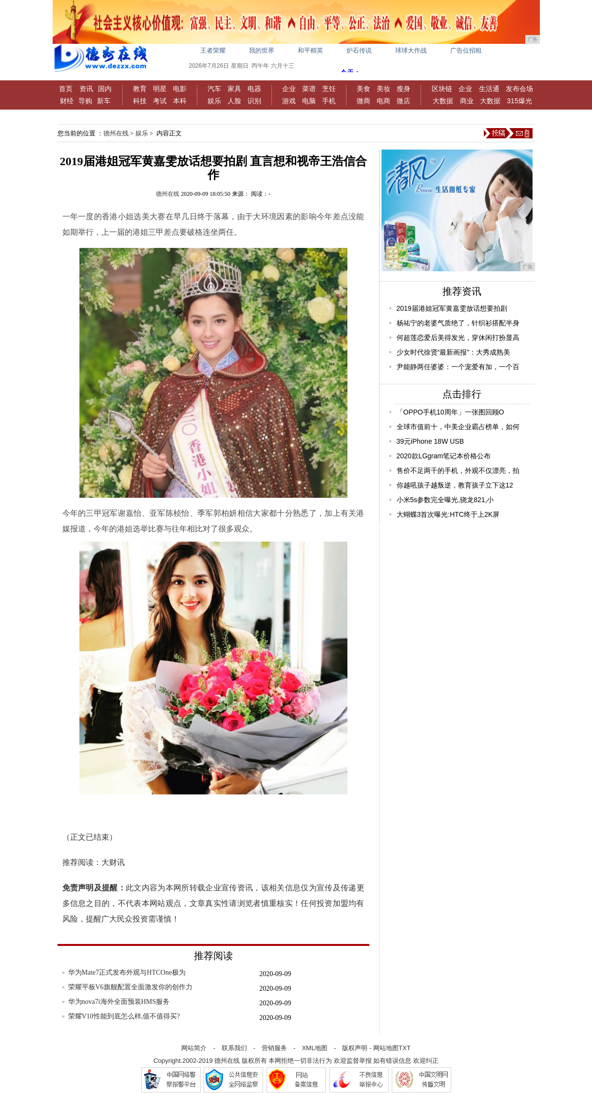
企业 (289, 89)
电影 (180, 89)
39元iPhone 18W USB (430, 441)
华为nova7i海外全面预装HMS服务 (119, 1001)
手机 (329, 101)
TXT (405, 1048)
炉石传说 (359, 50)
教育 (140, 89)
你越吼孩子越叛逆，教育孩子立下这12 (455, 485)
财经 (67, 101)
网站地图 (386, 1048)
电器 (254, 89)
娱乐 (214, 101)
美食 (363, 89)
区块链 (442, 89)
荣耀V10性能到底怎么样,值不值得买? (124, 1016)
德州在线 (116, 133)
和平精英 (310, 50)
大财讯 (113, 862)
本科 (180, 101)
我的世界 (261, 50)
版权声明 (354, 1048)
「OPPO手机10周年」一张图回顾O (450, 412)
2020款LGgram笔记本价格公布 (444, 456)
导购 (85, 101)
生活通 (489, 89)
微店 (403, 101)
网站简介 (194, 1048)
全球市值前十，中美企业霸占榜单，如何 (458, 427)
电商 (383, 101)
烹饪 (329, 89)
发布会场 (519, 89)
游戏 (289, 101)
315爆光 (519, 101)
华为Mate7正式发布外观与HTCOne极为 (127, 972)
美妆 (383, 89)
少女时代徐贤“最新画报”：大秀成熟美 (453, 352)
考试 (160, 101)
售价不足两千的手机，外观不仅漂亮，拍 (458, 470)
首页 (66, 89)
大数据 (443, 101)
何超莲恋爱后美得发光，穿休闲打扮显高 (458, 337)
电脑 (309, 101)
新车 (104, 101)
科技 (140, 101)
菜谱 (309, 89)
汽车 (214, 89)
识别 (254, 101)
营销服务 (274, 1048)
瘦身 (403, 89)
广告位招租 (466, 50)
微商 (363, 101)
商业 (467, 101)
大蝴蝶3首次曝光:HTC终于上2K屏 (448, 514)
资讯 (86, 89)
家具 (234, 89)
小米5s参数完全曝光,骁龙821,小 (445, 500)
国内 (105, 89)
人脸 (234, 101)
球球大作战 (411, 50)
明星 (160, 89)
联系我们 (234, 1048)
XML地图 (314, 1048)
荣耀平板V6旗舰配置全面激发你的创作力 (130, 987)
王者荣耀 (213, 50)
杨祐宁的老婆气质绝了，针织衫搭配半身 (458, 323)
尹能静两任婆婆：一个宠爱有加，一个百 (458, 367)
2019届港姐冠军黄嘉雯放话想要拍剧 (452, 308)
